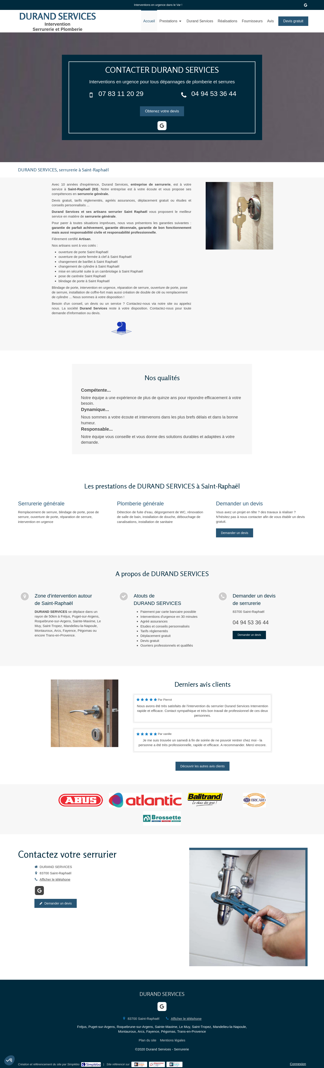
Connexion (298, 1064)
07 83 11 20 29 (121, 93)
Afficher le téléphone (55, 879)
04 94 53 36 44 (213, 93)
